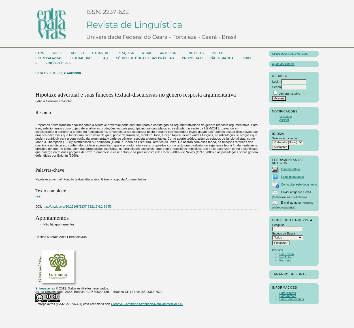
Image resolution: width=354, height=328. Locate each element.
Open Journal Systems (290, 53)
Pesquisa (126, 53)
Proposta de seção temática (208, 58)
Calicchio (74, 72)
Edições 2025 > (58, 63)
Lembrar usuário (289, 93)
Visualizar (285, 116)
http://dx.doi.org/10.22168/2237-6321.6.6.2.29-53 (77, 206)
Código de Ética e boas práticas (145, 58)
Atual (147, 53)
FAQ (105, 58)
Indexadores (82, 58)
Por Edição (286, 254)
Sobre (57, 53)
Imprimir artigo (290, 169)
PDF (38, 196)
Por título (285, 260)
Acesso (77, 53)
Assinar (284, 120)
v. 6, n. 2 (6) (55, 72)
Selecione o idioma (284, 138)
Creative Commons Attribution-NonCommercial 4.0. (147, 304)
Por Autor (285, 257)
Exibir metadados (292, 176)
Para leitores (287, 293)
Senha (276, 87)
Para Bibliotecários (291, 299)
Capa (39, 53)
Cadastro (101, 53)
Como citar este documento (299, 184)
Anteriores (170, 53)
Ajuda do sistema (283, 64)
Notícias (196, 53)
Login (275, 81)
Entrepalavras (45, 288)
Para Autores (287, 296)
